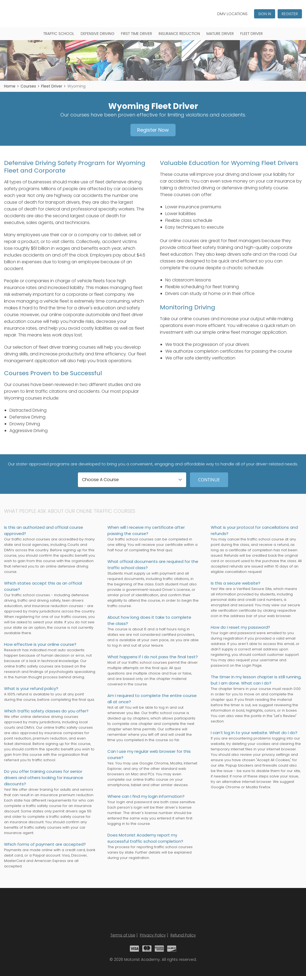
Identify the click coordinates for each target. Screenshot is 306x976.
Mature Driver (220, 33)
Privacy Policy (153, 935)
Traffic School (58, 33)
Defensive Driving (97, 33)
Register (290, 14)
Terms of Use (122, 935)
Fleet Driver (251, 33)
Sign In (264, 14)
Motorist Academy (153, 913)
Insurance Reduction (179, 33)
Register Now (153, 130)
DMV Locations (232, 14)
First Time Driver (136, 33)
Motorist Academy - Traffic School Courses (28, 13)
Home (9, 86)
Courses (28, 86)
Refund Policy (183, 935)
